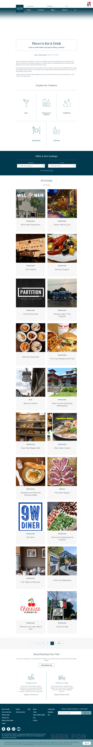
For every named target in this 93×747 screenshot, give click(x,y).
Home (36, 55)
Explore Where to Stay (61, 694)
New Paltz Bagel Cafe (30, 448)
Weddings (49, 6)
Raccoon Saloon (31, 403)
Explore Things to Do (31, 694)
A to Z (47, 170)
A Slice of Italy (62, 627)
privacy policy (29, 744)
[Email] (69, 713)
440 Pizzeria (30, 269)
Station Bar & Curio (62, 225)
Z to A (51, 170)
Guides (3, 723)
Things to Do (5, 717)
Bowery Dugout (62, 269)
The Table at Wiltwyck (30, 582)
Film (67, 6)
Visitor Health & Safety (39, 714)
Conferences (30, 6)
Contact (35, 720)
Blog (53, 10)
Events (41, 10)
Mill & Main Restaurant (30, 225)
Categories (31, 162)
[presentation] (69, 718)
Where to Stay (6, 714)
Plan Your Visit (42, 55)
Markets (62, 489)
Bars (30, 399)
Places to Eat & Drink (7, 720)
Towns (62, 162)
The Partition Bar (30, 314)
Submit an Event (20, 712)
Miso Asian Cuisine (62, 448)
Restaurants (31, 221)
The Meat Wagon (62, 493)
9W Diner (30, 537)
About (64, 10)
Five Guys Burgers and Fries (62, 359)
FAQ (34, 717)
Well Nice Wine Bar (30, 357)
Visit (28, 10)
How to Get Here (6, 712)
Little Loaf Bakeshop (62, 580)
